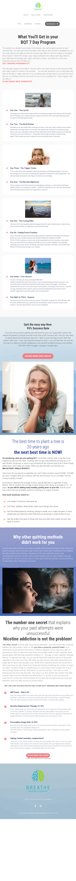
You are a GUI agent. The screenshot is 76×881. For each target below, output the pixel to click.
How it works (35, 15)
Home (25, 15)
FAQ (19, 24)
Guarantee (28, 24)
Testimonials (48, 15)
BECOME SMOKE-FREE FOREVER (38, 356)
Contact (37, 24)
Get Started (52, 24)
